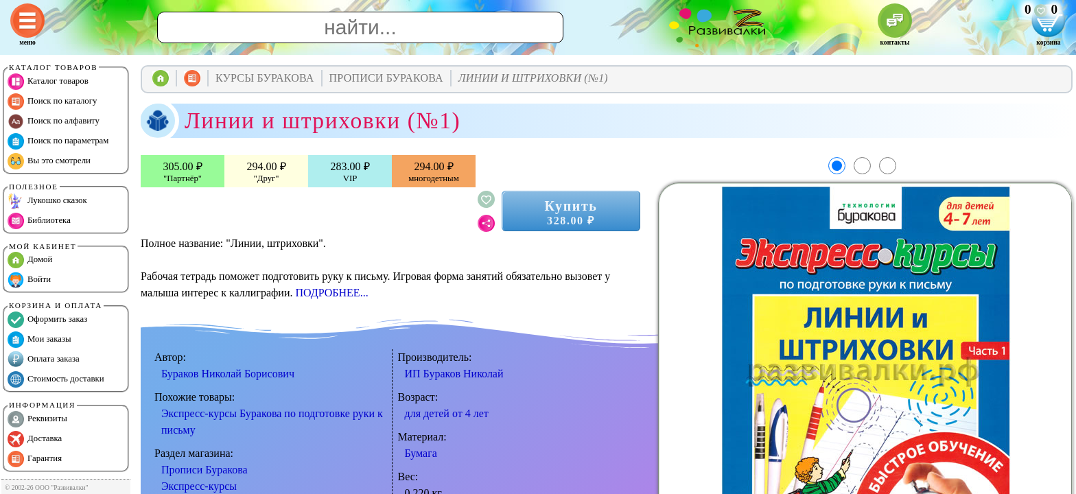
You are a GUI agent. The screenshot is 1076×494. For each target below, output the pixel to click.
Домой (30, 260)
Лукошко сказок (47, 201)
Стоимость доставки (56, 379)
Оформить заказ (47, 319)
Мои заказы (39, 339)
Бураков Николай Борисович (227, 373)
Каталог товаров (48, 81)
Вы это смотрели (49, 161)
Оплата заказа (44, 359)
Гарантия (35, 459)
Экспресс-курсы (199, 486)
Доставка (35, 439)
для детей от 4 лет (447, 413)
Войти (29, 280)
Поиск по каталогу (52, 101)
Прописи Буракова (204, 469)
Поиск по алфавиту (54, 121)
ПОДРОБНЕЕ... (331, 292)
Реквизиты (37, 419)
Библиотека (39, 221)
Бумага (421, 453)
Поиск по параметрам (58, 141)
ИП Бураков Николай (454, 373)
